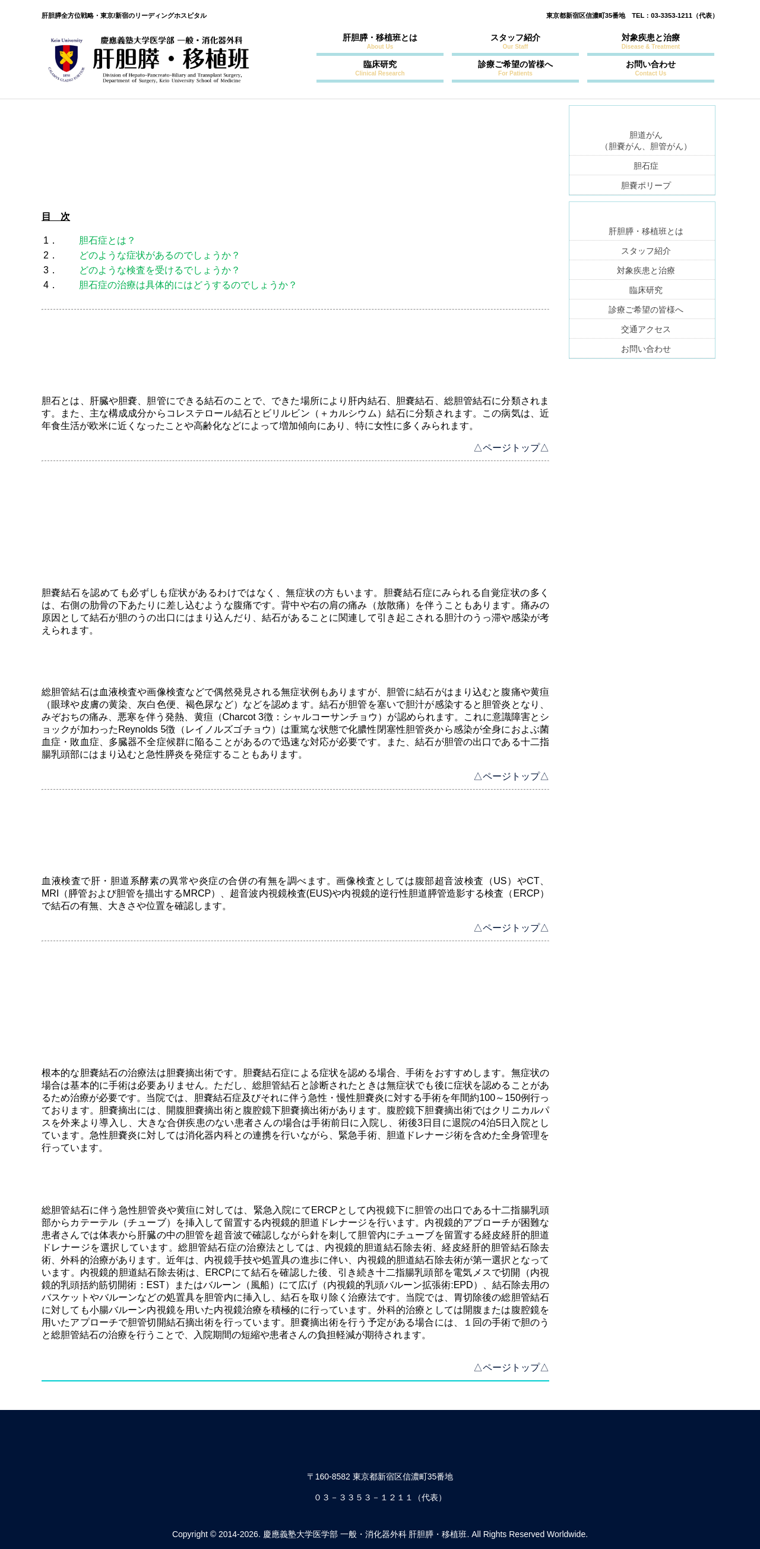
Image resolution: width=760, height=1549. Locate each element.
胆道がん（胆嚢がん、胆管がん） (646, 140)
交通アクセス (646, 329)
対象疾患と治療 (650, 41)
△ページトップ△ (511, 448)
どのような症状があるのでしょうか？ (159, 255)
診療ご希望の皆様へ (515, 68)
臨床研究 (380, 68)
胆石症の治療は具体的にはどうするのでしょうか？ (188, 285)
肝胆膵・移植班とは (380, 41)
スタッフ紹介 (515, 41)
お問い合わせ (650, 68)
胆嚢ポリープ (646, 185)
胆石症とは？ (107, 240)
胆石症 (646, 166)
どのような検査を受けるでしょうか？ (159, 270)
